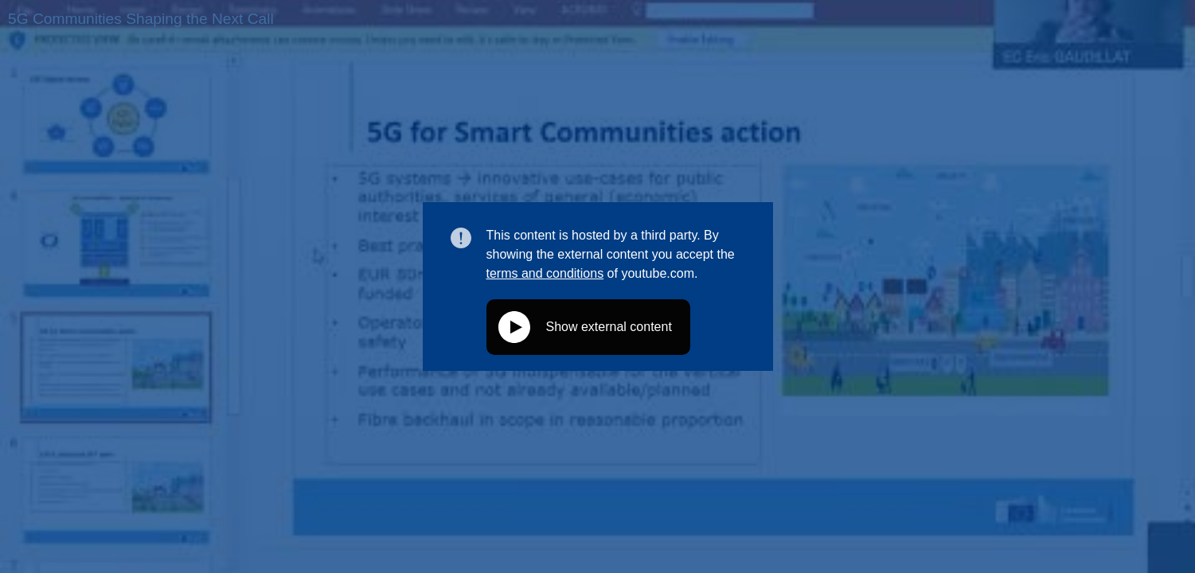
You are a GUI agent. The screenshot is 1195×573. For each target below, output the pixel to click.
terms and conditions (545, 273)
